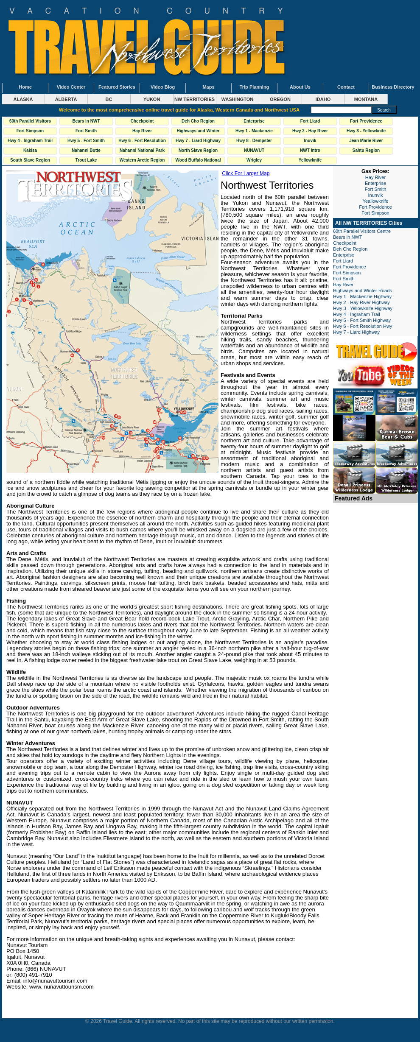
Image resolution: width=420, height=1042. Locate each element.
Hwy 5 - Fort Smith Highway (86, 141)
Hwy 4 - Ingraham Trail (30, 140)
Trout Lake (86, 160)
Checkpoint (142, 121)
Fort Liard (310, 121)
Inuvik (310, 140)
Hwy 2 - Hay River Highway (310, 132)
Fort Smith (86, 131)
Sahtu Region (366, 150)
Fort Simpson (30, 131)
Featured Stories (116, 86)
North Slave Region (198, 150)
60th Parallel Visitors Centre (30, 122)
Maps (208, 86)
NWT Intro (310, 150)
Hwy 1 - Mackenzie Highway (254, 132)
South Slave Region (30, 160)
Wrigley (254, 160)
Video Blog (163, 86)
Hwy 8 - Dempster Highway (254, 141)
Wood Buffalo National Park (198, 161)
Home (25, 86)
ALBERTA (66, 99)
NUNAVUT (254, 150)
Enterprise (254, 121)
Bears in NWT (86, 121)
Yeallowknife (376, 201)
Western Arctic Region (142, 160)
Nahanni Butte (86, 150)
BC (109, 99)
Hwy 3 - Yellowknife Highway (366, 132)
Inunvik (375, 195)
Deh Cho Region (198, 121)
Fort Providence (366, 121)
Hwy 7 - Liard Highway (198, 140)
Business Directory (393, 86)
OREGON (280, 99)
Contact (346, 86)
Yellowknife (310, 160)
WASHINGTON (237, 99)
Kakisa (30, 150)
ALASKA (23, 99)
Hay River (142, 131)
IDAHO (323, 99)
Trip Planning (254, 86)
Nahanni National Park (142, 150)
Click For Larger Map (245, 173)
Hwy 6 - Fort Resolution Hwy (142, 141)
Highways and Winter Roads (197, 132)
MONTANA (366, 99)
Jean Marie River (366, 140)
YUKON (151, 99)
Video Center (71, 86)
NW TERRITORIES (194, 99)
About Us (300, 86)
